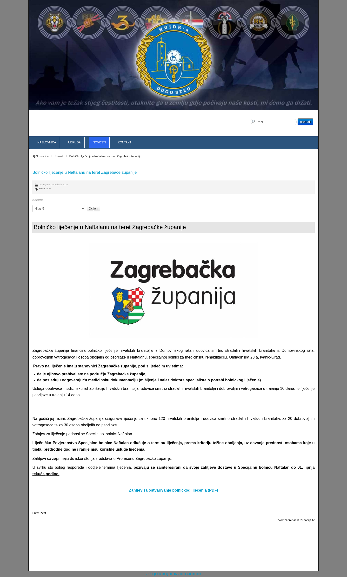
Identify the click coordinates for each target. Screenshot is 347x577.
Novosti (59, 156)
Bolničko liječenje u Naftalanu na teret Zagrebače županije (84, 172)
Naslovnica (42, 156)
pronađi (305, 121)
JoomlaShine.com (189, 574)
